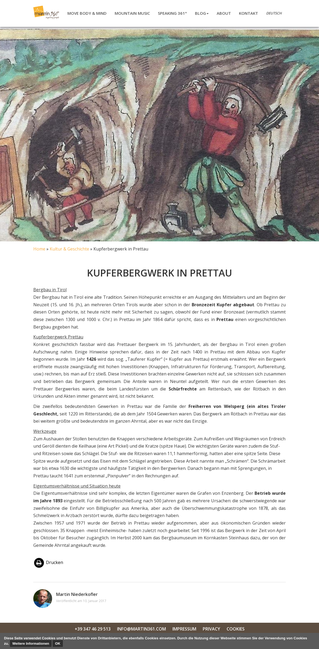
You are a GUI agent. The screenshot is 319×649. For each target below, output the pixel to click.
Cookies (236, 629)
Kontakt (248, 13)
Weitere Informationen (30, 643)
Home (39, 249)
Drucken (48, 562)
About (224, 13)
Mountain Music (132, 13)
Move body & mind (87, 13)
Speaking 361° (172, 13)
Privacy (211, 629)
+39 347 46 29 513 (93, 629)
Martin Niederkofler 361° (47, 12)
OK (57, 643)
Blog (202, 13)
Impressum (184, 629)
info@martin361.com (141, 629)
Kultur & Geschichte (69, 249)
